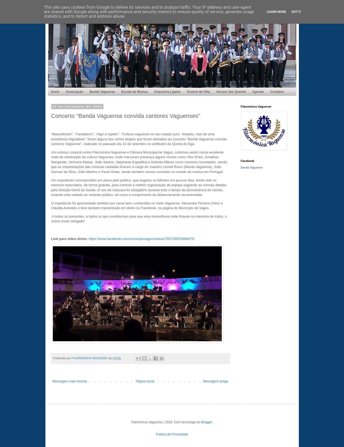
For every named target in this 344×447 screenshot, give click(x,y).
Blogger (206, 422)
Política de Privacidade (172, 434)
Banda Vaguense (252, 167)
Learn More (276, 12)
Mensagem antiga (215, 381)
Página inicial (145, 381)
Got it (296, 12)
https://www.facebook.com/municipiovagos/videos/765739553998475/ (142, 239)
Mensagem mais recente (70, 381)
